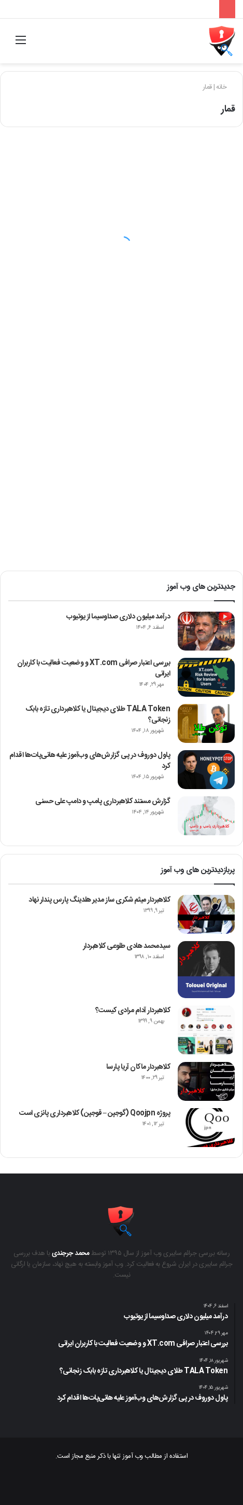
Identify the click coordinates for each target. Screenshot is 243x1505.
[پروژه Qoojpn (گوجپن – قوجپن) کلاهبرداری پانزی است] (206, 1127)
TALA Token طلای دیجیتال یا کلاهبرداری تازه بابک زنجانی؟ (97, 714)
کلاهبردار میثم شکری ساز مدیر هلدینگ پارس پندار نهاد (99, 900)
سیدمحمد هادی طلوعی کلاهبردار (126, 946)
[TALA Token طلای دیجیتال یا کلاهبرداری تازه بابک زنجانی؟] (206, 723)
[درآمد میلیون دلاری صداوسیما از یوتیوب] (206, 631)
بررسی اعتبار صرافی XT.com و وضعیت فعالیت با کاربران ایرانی (93, 668)
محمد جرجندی (71, 1253)
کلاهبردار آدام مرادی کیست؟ (132, 1010)
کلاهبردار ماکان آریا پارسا (138, 1067)
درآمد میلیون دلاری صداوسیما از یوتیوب (118, 617)
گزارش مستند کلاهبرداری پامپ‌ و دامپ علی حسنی (102, 801)
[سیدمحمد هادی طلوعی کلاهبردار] (206, 969)
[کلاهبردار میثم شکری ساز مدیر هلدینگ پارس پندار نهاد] (206, 914)
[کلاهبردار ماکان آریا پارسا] (206, 1081)
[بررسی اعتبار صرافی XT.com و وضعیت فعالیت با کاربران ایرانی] (206, 677)
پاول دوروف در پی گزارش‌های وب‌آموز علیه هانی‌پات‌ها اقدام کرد (89, 760)
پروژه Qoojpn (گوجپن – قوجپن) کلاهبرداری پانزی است (94, 1113)
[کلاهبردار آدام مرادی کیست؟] (206, 1030)
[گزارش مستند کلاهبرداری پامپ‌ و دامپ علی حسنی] (206, 815)
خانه (225, 87)
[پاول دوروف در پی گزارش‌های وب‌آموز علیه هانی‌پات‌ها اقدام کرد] (206, 769)
